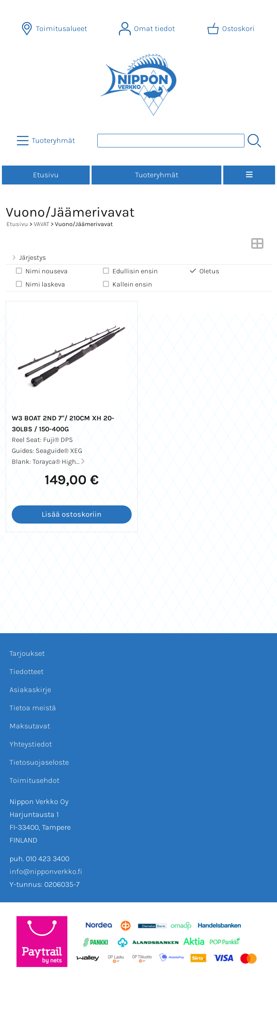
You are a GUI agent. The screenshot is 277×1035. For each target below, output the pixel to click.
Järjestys (28, 257)
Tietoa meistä (32, 707)
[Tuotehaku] (170, 140)
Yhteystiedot (30, 744)
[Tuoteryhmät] (46, 140)
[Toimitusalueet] (54, 28)
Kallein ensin (127, 284)
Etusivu (46, 174)
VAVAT (41, 224)
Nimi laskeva (40, 284)
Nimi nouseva (41, 271)
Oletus (204, 271)
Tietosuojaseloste (39, 762)
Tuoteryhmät (156, 174)
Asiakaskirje (30, 689)
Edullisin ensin (130, 271)
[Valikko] (249, 175)
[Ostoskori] (231, 28)
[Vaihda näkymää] (257, 246)
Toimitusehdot (34, 780)
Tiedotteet (26, 671)
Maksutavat (29, 726)
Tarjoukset (27, 653)
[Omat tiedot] (147, 28)
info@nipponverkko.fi (45, 871)
